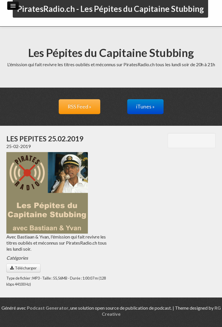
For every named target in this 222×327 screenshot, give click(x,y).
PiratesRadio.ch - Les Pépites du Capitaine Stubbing (110, 9)
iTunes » (145, 107)
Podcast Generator (48, 308)
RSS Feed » (79, 107)
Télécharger (23, 267)
